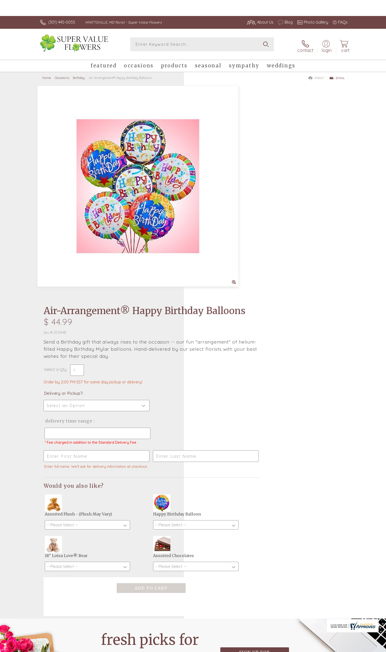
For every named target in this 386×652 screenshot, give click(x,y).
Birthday (79, 75)
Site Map (334, 647)
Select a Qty (204, 162)
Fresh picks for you (150, 496)
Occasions (62, 75)
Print (316, 75)
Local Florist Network (304, 647)
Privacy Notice (269, 647)
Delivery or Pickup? (212, 186)
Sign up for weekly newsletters (254, 494)
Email (337, 75)
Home (46, 75)
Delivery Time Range (217, 214)
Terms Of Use (240, 647)
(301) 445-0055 (61, 22)
